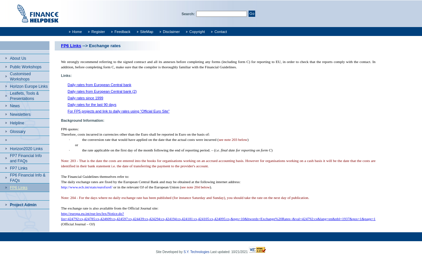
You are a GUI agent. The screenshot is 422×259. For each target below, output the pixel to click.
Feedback (122, 32)
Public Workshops (26, 67)
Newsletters (20, 114)
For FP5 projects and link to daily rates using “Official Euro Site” (118, 111)
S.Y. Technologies (197, 252)
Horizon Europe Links (29, 86)
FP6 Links (18, 187)
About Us (18, 58)
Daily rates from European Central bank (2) (102, 91)
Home (77, 32)
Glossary (17, 131)
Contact (220, 32)
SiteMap (146, 32)
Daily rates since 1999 (85, 98)
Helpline (17, 123)
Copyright (197, 32)
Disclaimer (171, 32)
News (15, 106)
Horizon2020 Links (26, 148)
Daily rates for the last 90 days (92, 105)
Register (98, 32)
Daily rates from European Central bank (99, 85)
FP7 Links (18, 168)
